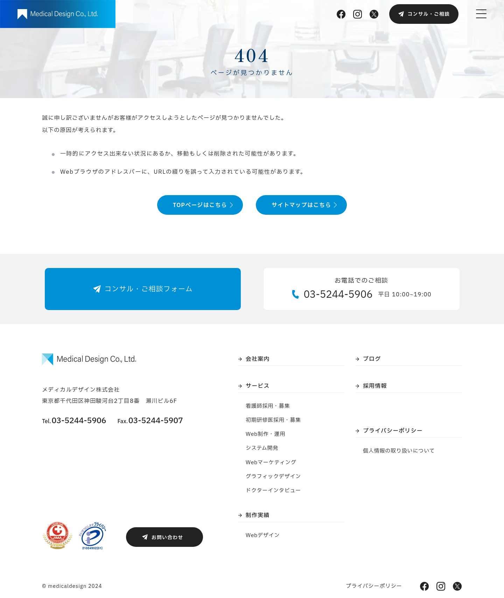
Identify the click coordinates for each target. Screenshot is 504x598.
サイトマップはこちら (301, 205)
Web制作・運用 (265, 434)
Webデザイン (263, 535)
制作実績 (258, 515)
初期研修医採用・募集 (273, 420)
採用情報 (375, 386)
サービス (258, 386)
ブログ (372, 359)
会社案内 (258, 359)
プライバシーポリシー (393, 431)
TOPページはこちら (200, 205)
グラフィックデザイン (273, 477)
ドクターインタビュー (273, 491)
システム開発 (262, 448)
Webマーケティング (271, 463)
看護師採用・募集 (268, 406)
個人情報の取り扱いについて (399, 451)
